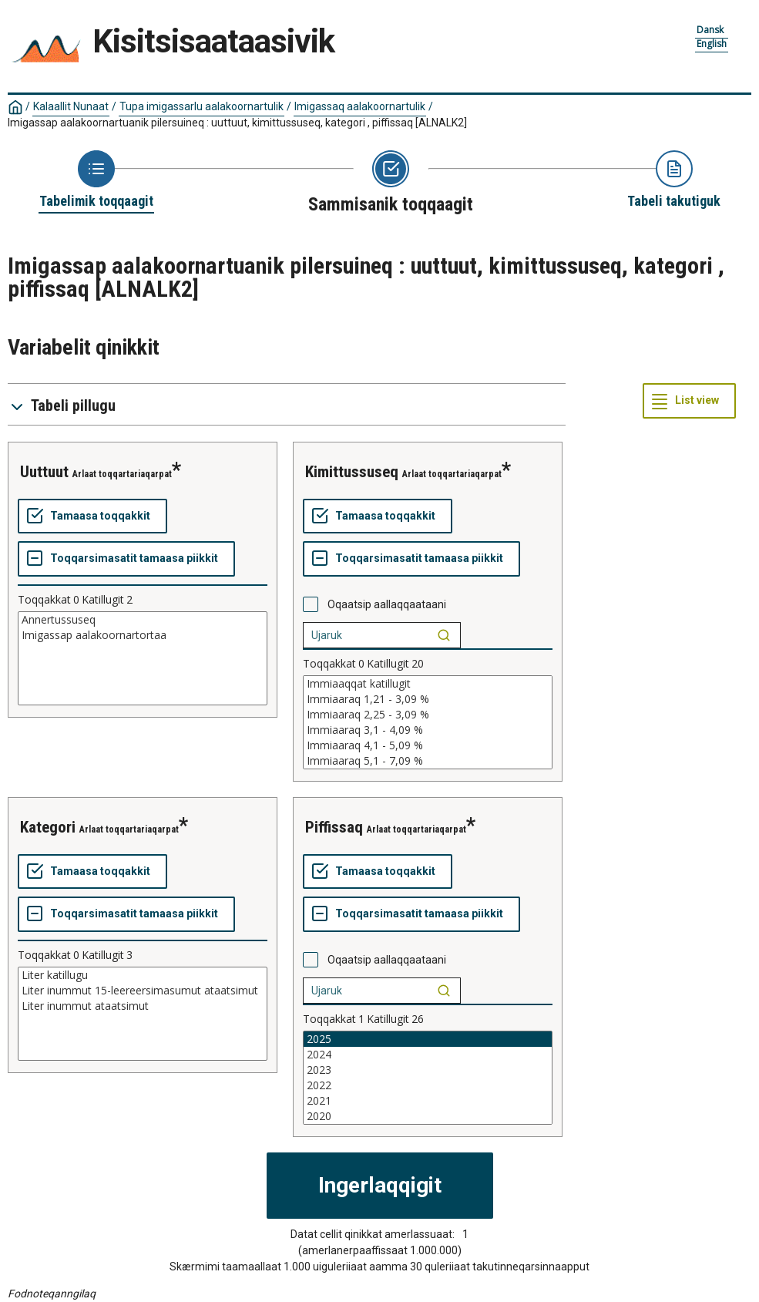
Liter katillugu (142, 975)
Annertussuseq (142, 619)
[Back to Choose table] (96, 180)
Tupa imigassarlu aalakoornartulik (201, 106)
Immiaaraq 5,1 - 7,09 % (428, 761)
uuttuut (44, 472)
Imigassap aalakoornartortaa (142, 635)
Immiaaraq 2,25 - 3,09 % (428, 714)
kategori (48, 827)
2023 (428, 1070)
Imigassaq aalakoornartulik (359, 106)
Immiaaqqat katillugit (428, 683)
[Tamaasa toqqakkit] (92, 516)
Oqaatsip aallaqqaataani (386, 604)
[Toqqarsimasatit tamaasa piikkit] (126, 559)
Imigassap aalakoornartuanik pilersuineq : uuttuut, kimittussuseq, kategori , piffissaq (237, 122)
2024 (428, 1054)
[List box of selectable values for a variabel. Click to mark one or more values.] (142, 658)
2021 (428, 1101)
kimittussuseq (351, 472)
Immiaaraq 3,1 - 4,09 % (428, 730)
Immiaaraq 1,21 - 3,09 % (428, 699)
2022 (428, 1085)
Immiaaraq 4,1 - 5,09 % (428, 745)
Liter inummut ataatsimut (142, 1006)
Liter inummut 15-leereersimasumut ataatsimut (142, 990)
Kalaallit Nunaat (71, 106)
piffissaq (334, 827)
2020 (428, 1116)
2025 (428, 1039)
